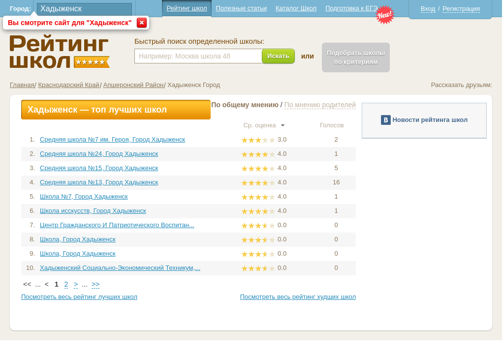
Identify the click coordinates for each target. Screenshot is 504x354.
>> (95, 284)
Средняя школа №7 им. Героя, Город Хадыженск (112, 139)
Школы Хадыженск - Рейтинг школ (60, 51)
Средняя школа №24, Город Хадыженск (99, 153)
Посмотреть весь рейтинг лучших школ (79, 296)
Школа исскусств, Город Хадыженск (93, 210)
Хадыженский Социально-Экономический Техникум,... (120, 267)
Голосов (336, 125)
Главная (22, 84)
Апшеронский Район (133, 84)
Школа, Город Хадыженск (78, 239)
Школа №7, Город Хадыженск (83, 196)
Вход (428, 8)
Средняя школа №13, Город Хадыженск (99, 182)
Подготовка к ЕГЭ (351, 8)
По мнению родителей (320, 105)
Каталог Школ (296, 8)
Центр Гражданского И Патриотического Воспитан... (117, 225)
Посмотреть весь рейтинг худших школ (298, 296)
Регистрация (461, 8)
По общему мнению (245, 105)
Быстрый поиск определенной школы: (199, 41)
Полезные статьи (241, 8)
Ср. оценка (263, 125)
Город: (20, 8)
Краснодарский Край (68, 84)
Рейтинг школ (186, 8)
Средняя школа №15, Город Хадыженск (99, 168)
